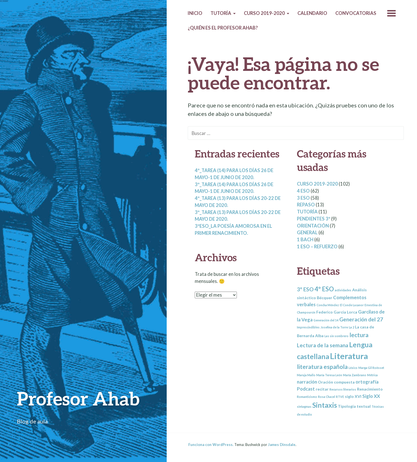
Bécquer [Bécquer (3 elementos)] (324, 297)
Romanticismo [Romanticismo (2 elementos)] (307, 396)
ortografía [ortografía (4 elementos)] (367, 382)
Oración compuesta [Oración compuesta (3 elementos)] (336, 382)
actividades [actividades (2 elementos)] (343, 290)
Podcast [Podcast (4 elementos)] (306, 389)
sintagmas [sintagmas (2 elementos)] (304, 406)
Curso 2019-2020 (264, 13)
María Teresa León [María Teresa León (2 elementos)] (329, 375)
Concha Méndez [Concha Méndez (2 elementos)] (328, 305)
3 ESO (303, 198)
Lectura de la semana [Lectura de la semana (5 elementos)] (322, 345)
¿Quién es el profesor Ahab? (223, 28)
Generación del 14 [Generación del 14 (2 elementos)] (325, 320)
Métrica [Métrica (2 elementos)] (372, 375)
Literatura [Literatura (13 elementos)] (349, 356)
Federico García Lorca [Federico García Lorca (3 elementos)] (336, 312)
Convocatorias (355, 13)
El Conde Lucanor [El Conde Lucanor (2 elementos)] (352, 305)
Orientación (313, 226)
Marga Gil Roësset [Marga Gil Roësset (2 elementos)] (371, 367)
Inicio (195, 13)
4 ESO (303, 191)
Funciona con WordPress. (210, 444)
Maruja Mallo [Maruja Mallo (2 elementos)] (306, 375)
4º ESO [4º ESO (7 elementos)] (324, 289)
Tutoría (220, 13)
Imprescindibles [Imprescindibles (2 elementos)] (308, 327)
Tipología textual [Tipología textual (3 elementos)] (354, 406)
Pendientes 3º (313, 219)
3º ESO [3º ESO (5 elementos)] (305, 289)
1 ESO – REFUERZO (317, 246)
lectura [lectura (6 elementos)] (358, 334)
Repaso (306, 205)
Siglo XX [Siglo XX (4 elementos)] (371, 396)
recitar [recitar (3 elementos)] (322, 389)
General (307, 232)
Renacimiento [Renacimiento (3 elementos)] (370, 389)
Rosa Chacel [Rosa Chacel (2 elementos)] (326, 396)
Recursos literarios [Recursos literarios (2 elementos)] (342, 389)
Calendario (312, 13)
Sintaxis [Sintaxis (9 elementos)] (324, 405)
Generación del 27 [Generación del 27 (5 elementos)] (361, 319)
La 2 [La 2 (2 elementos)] (351, 327)
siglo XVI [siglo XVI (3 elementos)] (353, 396)
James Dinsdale (281, 444)
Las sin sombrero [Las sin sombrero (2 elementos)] (336, 336)
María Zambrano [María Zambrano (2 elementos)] (354, 375)
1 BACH (305, 239)
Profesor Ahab (78, 398)
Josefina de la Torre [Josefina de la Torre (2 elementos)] (334, 327)
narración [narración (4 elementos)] (307, 382)
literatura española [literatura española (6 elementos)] (322, 366)
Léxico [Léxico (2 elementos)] (353, 367)
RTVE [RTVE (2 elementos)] (340, 396)
